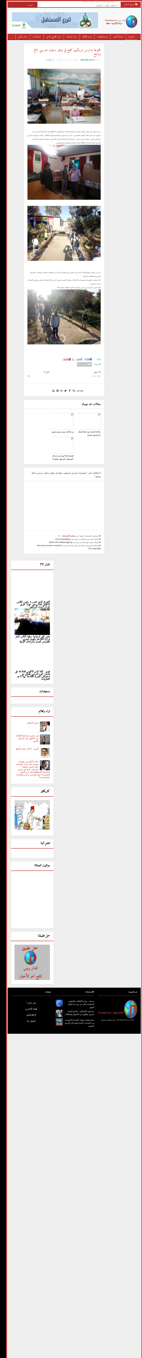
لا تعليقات (46, 60)
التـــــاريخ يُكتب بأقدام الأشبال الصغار (96, 3)
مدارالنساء (34, 37)
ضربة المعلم (29, 699)
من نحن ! (28, 978)
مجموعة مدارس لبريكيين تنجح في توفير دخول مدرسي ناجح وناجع (64, 52)
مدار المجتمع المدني (50, 37)
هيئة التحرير (28, 984)
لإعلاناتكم (28, 990)
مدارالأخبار (115, 37)
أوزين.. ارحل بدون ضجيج (24, 724)
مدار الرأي (19, 37)
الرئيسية (128, 37)
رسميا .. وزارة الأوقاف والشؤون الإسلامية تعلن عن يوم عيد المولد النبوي (78, 980)
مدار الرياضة (69, 37)
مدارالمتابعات (99, 37)
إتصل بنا (28, 997)
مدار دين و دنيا (113, 43)
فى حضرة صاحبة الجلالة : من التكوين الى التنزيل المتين (23, 714)
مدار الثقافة (83, 37)
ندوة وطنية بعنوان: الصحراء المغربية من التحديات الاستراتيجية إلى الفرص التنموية (76, 999)
